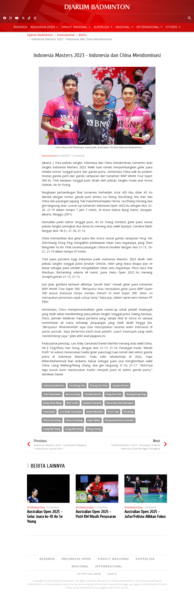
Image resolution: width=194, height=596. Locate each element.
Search (112, 575)
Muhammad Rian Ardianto (119, 421)
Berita (83, 36)
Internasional (148, 27)
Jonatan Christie (92, 404)
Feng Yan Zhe (113, 395)
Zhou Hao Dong (52, 421)
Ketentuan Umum (89, 575)
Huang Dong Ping (136, 395)
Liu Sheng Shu (77, 387)
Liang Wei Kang (51, 430)
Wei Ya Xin (72, 404)
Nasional (123, 27)
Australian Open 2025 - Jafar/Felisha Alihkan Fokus (145, 515)
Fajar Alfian (93, 421)
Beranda (20, 27)
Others (172, 27)
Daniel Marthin (94, 413)
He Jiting (128, 413)
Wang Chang (94, 430)
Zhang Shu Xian (99, 387)
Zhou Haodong (74, 421)
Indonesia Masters (53, 387)
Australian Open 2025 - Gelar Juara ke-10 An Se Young (45, 518)
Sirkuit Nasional (74, 27)
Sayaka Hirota (120, 387)
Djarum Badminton (40, 36)
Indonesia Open (43, 27)
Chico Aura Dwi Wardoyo (119, 404)
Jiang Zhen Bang (52, 404)
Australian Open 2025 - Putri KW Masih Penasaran (96, 515)
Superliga (102, 27)
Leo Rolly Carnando (70, 413)
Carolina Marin (93, 395)
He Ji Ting (113, 413)
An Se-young (73, 395)
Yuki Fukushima (52, 395)
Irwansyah (49, 413)
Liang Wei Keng (73, 430)
